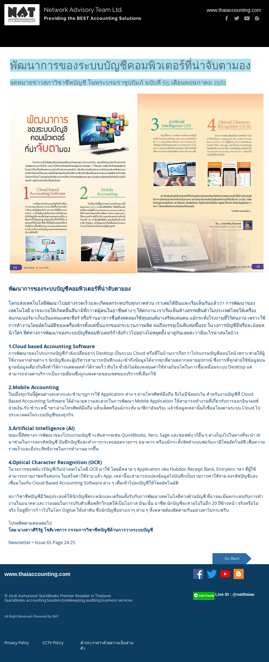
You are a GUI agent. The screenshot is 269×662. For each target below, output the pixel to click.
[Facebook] (226, 18)
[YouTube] (246, 18)
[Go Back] (231, 558)
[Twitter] (236, 18)
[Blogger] (257, 18)
